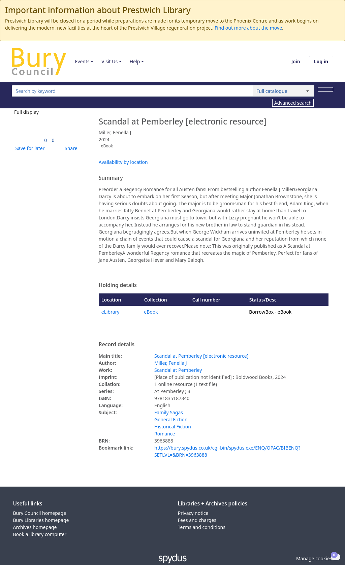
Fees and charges (197, 520)
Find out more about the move (248, 28)
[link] (45, 140)
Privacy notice (193, 513)
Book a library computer (40, 534)
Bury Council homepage (39, 513)
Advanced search (293, 103)
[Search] (325, 89)
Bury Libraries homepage (41, 520)
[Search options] (283, 91)
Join (295, 61)
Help (135, 61)
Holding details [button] (118, 285)
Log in (321, 61)
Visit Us (109, 61)
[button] (28, 148)
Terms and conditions (201, 527)
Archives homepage (35, 527)
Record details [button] (116, 345)
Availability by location (123, 162)
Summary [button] (111, 178)
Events (82, 61)
